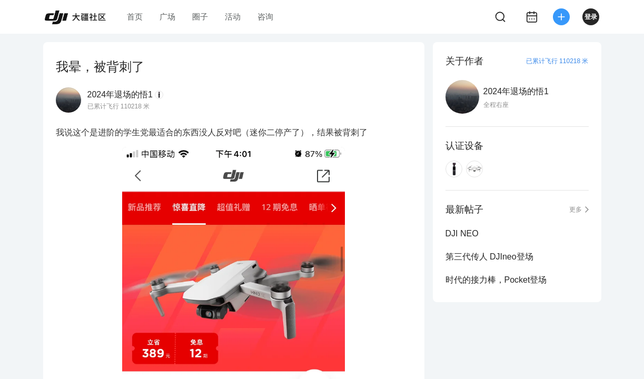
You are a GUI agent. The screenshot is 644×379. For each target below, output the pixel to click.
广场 (167, 16)
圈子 (200, 16)
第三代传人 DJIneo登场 (489, 256)
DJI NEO (462, 233)
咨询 (265, 16)
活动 (233, 16)
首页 (135, 16)
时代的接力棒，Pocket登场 (496, 279)
